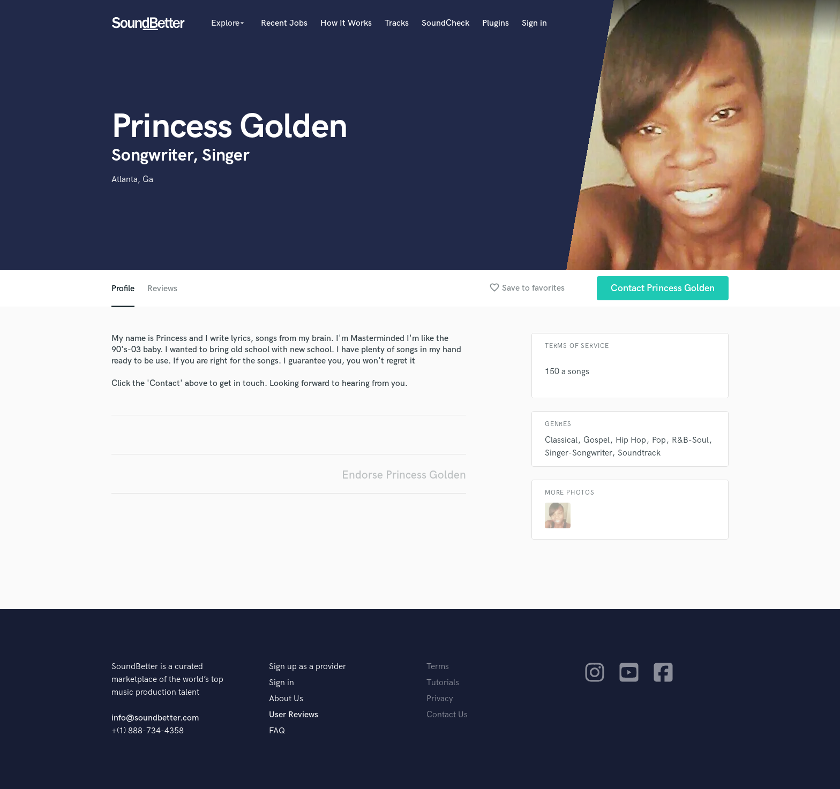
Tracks (397, 23)
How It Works (346, 23)
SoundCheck (445, 23)
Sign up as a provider (307, 667)
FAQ (277, 731)
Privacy (439, 699)
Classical (561, 440)
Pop (659, 440)
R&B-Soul (690, 440)
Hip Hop (631, 440)
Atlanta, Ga (132, 180)
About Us (286, 699)
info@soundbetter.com (155, 718)
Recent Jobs (284, 23)
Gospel (596, 440)
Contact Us (447, 715)
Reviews (162, 289)
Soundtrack (639, 453)
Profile (122, 289)
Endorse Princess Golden (404, 475)
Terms (437, 667)
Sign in (534, 23)
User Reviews (293, 715)
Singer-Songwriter (578, 453)
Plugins (495, 23)
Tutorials (442, 683)
